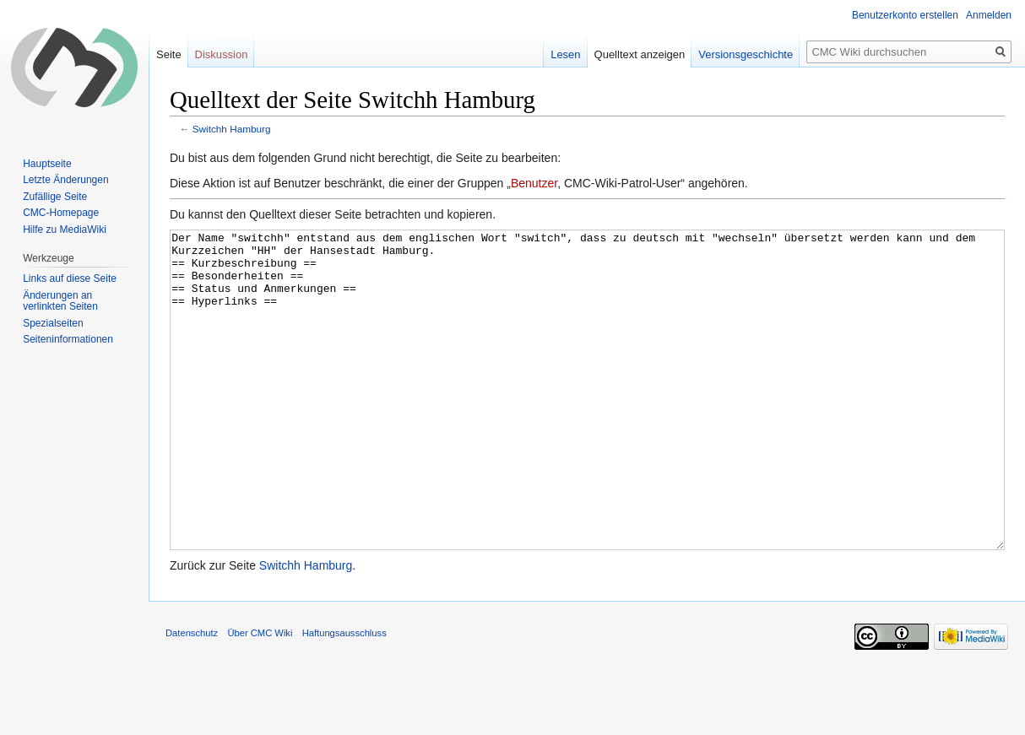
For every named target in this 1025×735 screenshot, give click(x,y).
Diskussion (221, 54)
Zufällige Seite (55, 197)
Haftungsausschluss (344, 696)
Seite (169, 54)
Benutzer (534, 183)
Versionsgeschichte (745, 54)
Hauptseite (47, 164)
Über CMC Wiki (259, 696)
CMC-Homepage (61, 213)
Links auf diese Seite (70, 278)
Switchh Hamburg (232, 128)
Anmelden (988, 15)
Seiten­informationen (68, 339)
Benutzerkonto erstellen (905, 15)
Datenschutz (191, 696)
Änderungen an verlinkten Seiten (60, 301)
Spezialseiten (53, 323)
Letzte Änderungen (65, 180)
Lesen (565, 54)
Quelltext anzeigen (640, 54)
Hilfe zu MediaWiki (64, 229)
